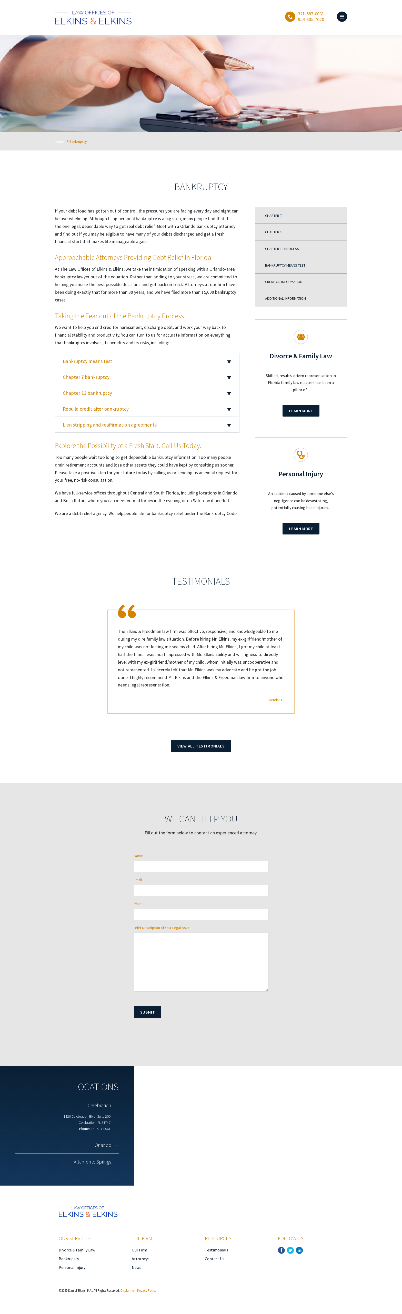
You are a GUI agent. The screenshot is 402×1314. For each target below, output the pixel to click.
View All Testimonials (201, 746)
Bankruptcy (69, 1258)
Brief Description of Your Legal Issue (162, 927)
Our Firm (139, 1249)
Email (138, 879)
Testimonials (216, 1249)
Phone (139, 903)
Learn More (301, 410)
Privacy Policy (146, 1290)
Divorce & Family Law (77, 1249)
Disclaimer (127, 1290)
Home (59, 141)
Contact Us (214, 1258)
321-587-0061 (100, 1128)
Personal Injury (72, 1267)
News (136, 1267)
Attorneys (140, 1258)
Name (138, 855)
